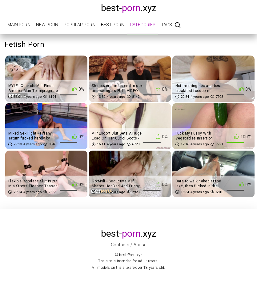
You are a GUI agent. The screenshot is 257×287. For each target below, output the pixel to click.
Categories (142, 24)
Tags (166, 24)
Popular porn (79, 24)
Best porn (112, 24)
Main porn (18, 24)
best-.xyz (128, 7)
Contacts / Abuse (129, 244)
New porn (47, 24)
